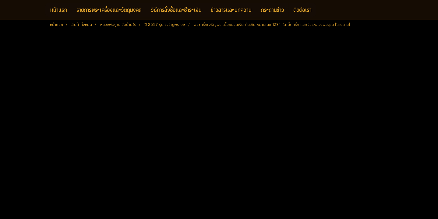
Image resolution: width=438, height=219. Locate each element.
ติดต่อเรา (302, 9)
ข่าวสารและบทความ (231, 9)
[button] (321, 10)
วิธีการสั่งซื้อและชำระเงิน (176, 9)
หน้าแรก (58, 9)
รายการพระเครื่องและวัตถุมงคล (108, 9)
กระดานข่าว (272, 9)
